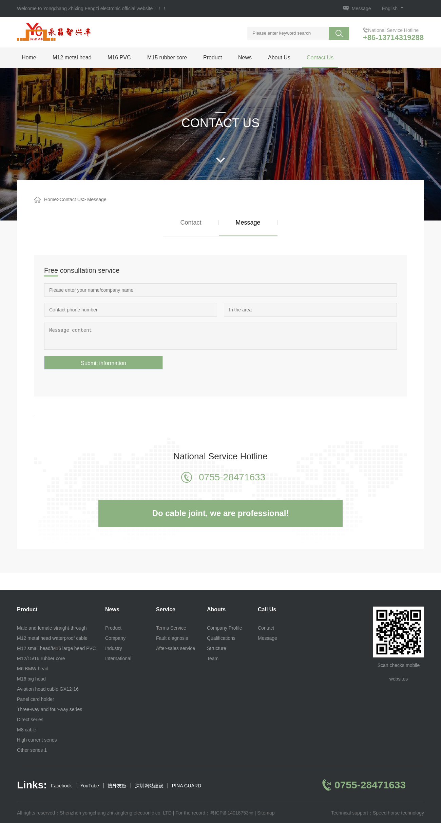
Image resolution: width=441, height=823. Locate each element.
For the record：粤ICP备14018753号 (214, 813)
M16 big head (31, 679)
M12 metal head (72, 57)
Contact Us (320, 57)
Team (212, 658)
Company (115, 638)
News (245, 57)
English (393, 8)
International (118, 658)
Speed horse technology (398, 813)
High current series (37, 740)
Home (29, 57)
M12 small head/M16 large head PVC (56, 648)
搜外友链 (117, 785)
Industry (113, 648)
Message (361, 8)
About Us (279, 57)
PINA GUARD (186, 785)
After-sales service (175, 648)
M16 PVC (119, 57)
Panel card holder (35, 699)
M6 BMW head (33, 668)
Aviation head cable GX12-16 (48, 689)
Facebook (61, 785)
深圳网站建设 (149, 785)
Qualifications (221, 638)
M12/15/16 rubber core (41, 658)
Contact (190, 222)
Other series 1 (32, 750)
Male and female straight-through (52, 628)
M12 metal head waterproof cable (52, 638)
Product (212, 57)
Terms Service (171, 628)
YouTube (89, 785)
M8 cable (26, 729)
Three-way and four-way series (49, 709)
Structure (216, 648)
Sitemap (265, 813)
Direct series (30, 719)
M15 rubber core (167, 57)
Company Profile (224, 628)
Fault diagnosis (172, 638)
